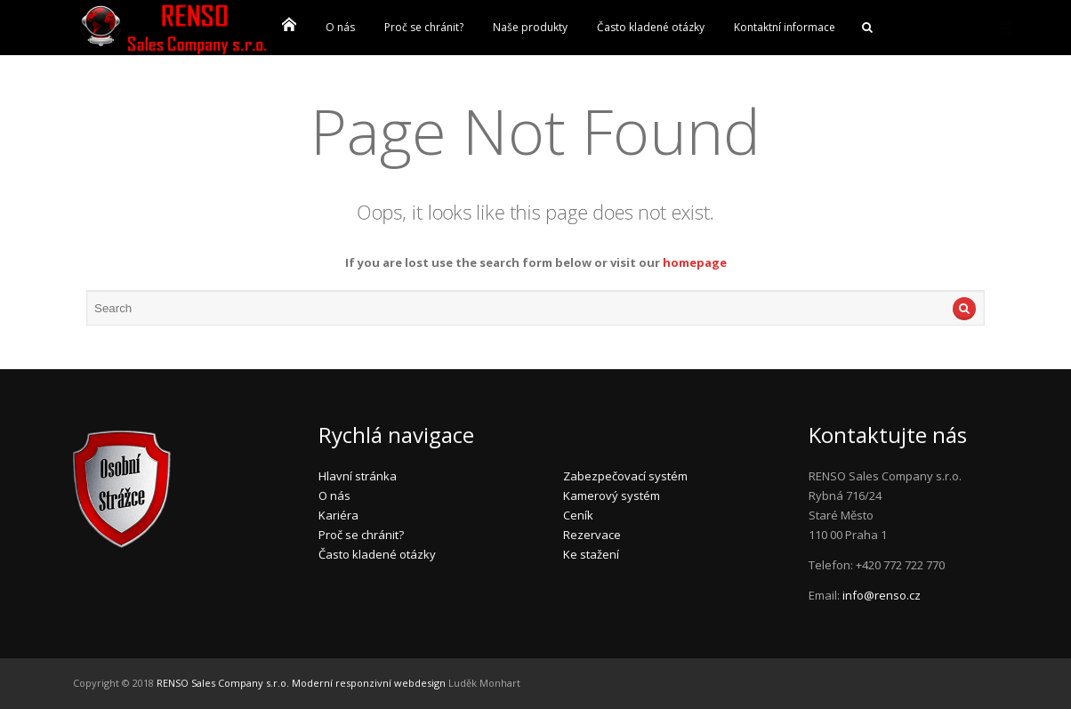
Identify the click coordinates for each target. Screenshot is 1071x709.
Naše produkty (530, 27)
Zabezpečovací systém (625, 476)
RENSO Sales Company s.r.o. (223, 682)
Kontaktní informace (784, 27)
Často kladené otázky (651, 27)
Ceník (578, 515)
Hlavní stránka (357, 476)
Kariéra (338, 515)
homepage (695, 262)
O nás (340, 27)
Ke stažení (591, 554)
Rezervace (592, 535)
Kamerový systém (611, 495)
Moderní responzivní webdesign (369, 682)
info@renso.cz (881, 595)
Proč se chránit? (423, 27)
